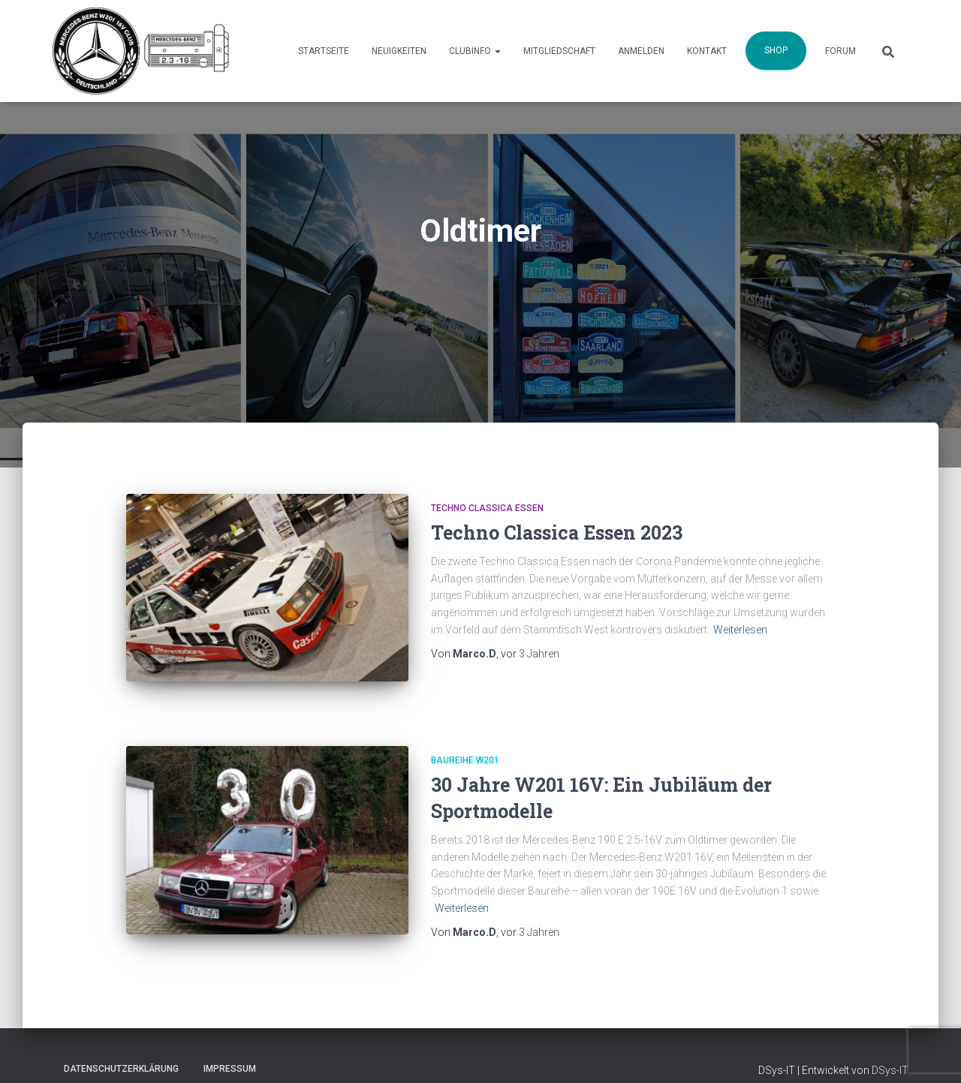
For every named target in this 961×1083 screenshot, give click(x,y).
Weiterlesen (740, 630)
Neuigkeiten (399, 51)
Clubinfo (475, 51)
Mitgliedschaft (559, 51)
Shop (776, 50)
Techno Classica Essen (487, 508)
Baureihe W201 (465, 746)
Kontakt (707, 51)
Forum (840, 51)
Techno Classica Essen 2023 (556, 532)
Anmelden (641, 51)
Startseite (323, 51)
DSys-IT (890, 1066)
